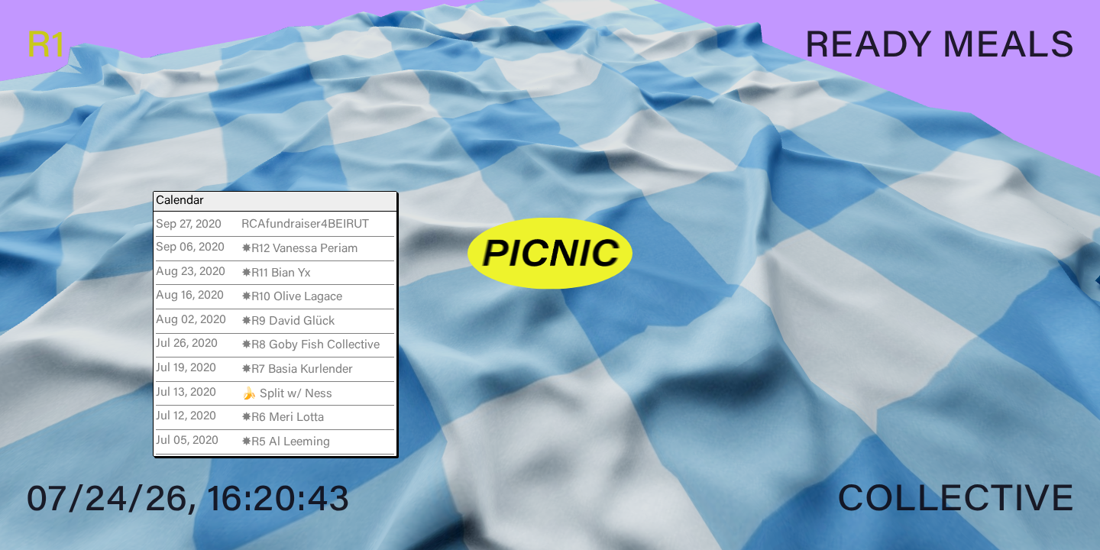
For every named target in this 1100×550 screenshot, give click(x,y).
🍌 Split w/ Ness (286, 394)
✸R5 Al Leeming (285, 442)
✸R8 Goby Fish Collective (310, 345)
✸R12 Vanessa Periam (299, 249)
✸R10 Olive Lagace (291, 297)
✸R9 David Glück (288, 321)
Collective (955, 502)
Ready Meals (939, 48)
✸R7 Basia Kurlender (297, 370)
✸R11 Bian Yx (275, 273)
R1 (46, 48)
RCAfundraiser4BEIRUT (305, 224)
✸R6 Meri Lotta (282, 418)
